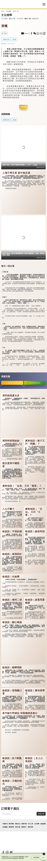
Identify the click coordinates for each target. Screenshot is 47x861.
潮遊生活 (17, 824)
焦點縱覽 (43, 824)
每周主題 (17, 827)
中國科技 (5, 824)
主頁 (2, 11)
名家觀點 (5, 827)
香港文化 (6, 39)
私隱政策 (15, 858)
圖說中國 (12, 18)
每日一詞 (15, 11)
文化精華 (8, 11)
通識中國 (24, 824)
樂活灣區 (11, 824)
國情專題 (11, 827)
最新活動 (30, 827)
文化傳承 (4, 18)
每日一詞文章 (7, 266)
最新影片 (24, 827)
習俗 (14, 39)
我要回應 (23, 107)
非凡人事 (30, 824)
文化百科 (20, 18)
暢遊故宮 (35, 18)
